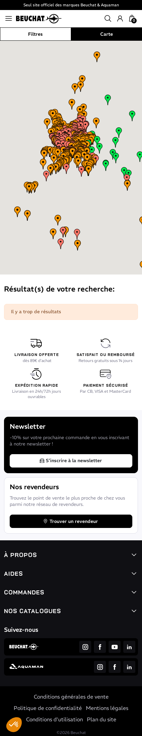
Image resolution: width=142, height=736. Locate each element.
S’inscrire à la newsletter (70, 460)
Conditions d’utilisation (54, 719)
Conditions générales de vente (71, 696)
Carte (106, 34)
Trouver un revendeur (70, 521)
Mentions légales (107, 708)
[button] (14, 725)
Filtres (35, 34)
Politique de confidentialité (48, 708)
